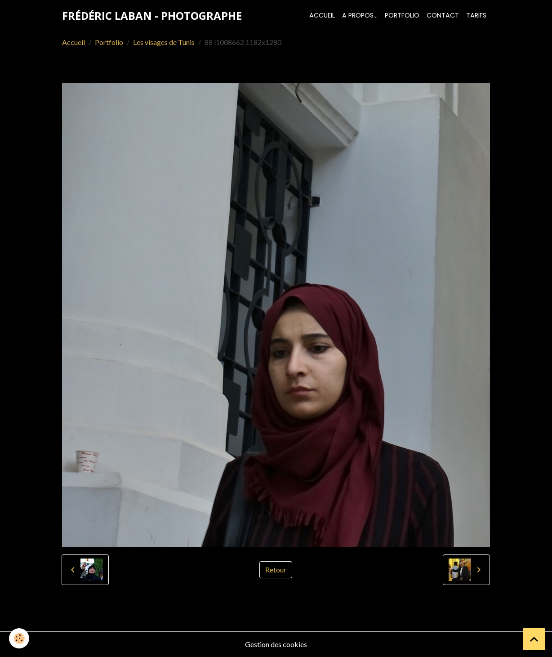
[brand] (152, 16)
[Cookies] (19, 638)
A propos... (360, 15)
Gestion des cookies (276, 644)
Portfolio (402, 15)
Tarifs (476, 15)
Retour (275, 569)
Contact (443, 15)
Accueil (322, 15)
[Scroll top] (534, 639)
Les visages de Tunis (164, 42)
